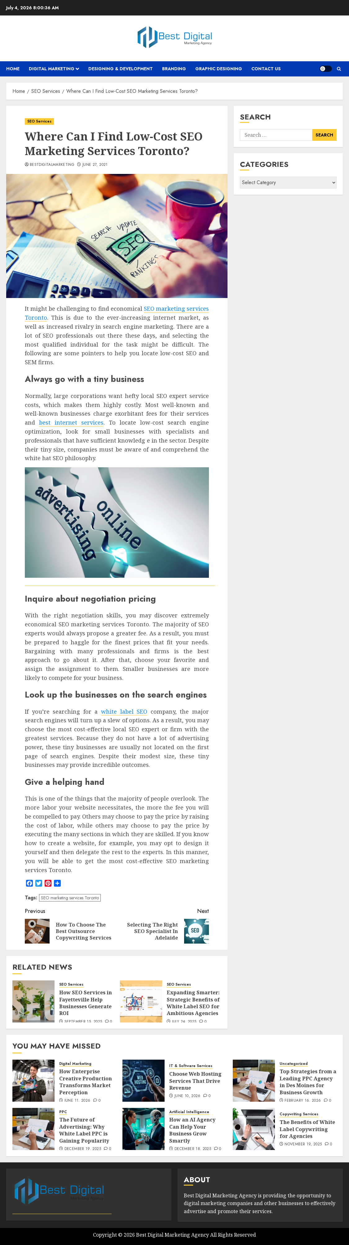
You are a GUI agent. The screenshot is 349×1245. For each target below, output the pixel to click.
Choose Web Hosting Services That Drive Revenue (195, 1080)
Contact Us (266, 69)
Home (13, 69)
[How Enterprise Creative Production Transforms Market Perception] (33, 1081)
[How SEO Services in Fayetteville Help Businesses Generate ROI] (33, 1001)
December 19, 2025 (82, 1149)
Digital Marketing (51, 69)
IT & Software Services (190, 1066)
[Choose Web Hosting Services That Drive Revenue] (143, 1081)
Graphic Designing (218, 69)
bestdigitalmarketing (52, 164)
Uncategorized (294, 1063)
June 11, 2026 (77, 1100)
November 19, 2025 (303, 1144)
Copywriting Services (299, 1114)
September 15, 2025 (83, 1021)
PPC (63, 1112)
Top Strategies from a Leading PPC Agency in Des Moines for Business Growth (308, 1082)
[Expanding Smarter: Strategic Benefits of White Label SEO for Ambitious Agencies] (141, 1001)
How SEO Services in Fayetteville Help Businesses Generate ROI (85, 1003)
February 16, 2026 (303, 1100)
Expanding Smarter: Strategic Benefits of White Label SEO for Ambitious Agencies (193, 1003)
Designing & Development (120, 69)
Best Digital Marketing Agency (172, 1234)
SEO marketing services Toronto (70, 898)
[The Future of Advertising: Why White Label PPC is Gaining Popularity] (33, 1129)
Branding (174, 69)
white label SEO (124, 711)
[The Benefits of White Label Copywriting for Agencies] (254, 1129)
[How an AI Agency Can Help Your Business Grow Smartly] (143, 1129)
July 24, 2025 (184, 1021)
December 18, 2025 (192, 1149)
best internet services (71, 422)
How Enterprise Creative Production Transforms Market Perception (85, 1082)
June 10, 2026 (187, 1096)
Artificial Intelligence (189, 1112)
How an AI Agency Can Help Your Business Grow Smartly (192, 1130)
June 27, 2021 (95, 164)
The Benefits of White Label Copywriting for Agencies (307, 1129)
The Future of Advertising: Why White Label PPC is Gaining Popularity (84, 1130)
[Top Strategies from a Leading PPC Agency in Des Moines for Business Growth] (254, 1081)
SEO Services (39, 121)
